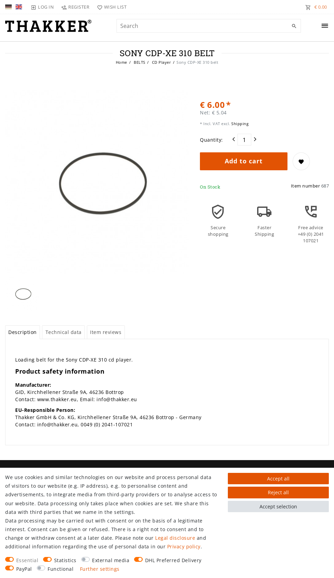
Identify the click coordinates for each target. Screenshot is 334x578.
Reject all (278, 492)
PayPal (24, 569)
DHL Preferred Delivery (173, 560)
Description (22, 332)
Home (121, 62)
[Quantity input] (244, 139)
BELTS (139, 62)
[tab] (22, 332)
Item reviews (105, 332)
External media (110, 560)
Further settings (100, 569)
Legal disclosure (175, 538)
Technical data (63, 332)
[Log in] (42, 7)
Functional (60, 569)
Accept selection (278, 506)
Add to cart (244, 161)
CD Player (161, 62)
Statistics (65, 560)
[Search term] (209, 26)
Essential (27, 560)
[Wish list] (110, 7)
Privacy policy (184, 546)
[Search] (294, 26)
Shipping (239, 123)
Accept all (278, 478)
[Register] (75, 7)
